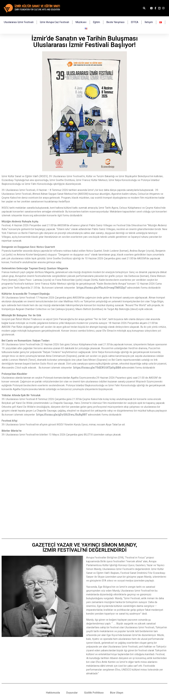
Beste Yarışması (115, 22)
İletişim (149, 22)
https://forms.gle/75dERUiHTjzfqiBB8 (97, 367)
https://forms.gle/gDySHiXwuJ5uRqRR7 (61, 414)
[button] (144, 8)
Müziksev (81, 22)
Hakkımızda (53, 692)
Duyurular (72, 692)
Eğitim (96, 22)
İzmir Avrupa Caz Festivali (54, 22)
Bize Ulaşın (116, 692)
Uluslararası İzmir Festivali (18, 22)
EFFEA (134, 22)
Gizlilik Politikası (94, 692)
